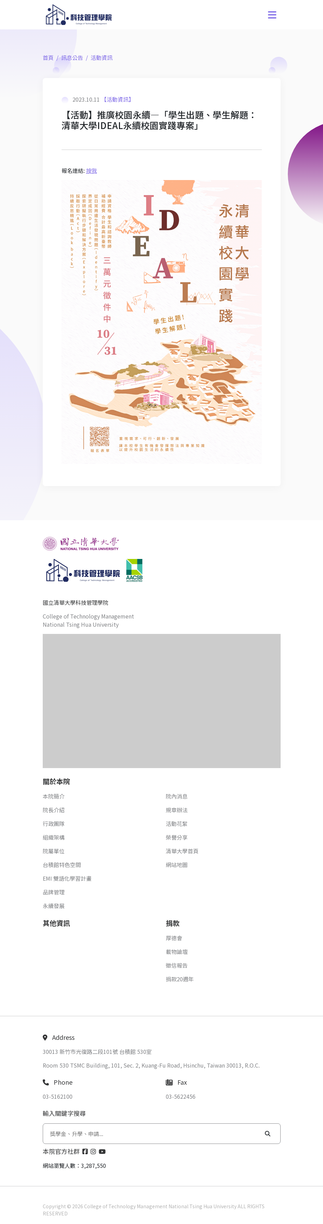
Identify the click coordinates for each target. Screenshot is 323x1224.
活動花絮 (177, 823)
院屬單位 (54, 851)
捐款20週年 (180, 979)
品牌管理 (54, 892)
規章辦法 (177, 810)
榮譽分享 (177, 837)
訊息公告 (72, 57)
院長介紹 (54, 810)
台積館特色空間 (62, 864)
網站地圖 (177, 864)
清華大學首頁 (182, 851)
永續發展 (54, 906)
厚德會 (174, 938)
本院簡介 (54, 796)
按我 (91, 170)
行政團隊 (54, 823)
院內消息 (177, 796)
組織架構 (54, 837)
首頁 (48, 57)
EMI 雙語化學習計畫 (67, 878)
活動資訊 (101, 57)
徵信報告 (177, 965)
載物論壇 (177, 951)
